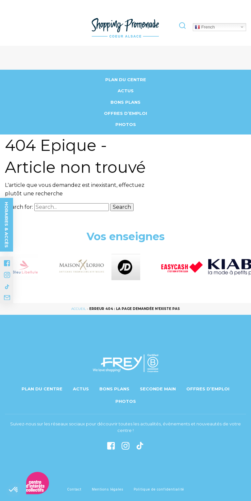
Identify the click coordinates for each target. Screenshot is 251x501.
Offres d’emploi (125, 113)
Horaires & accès (6, 224)
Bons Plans (125, 102)
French (205, 26)
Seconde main (158, 388)
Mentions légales (107, 489)
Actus (126, 90)
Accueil (78, 309)
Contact (74, 489)
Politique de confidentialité (159, 489)
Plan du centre (125, 79)
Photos (125, 124)
